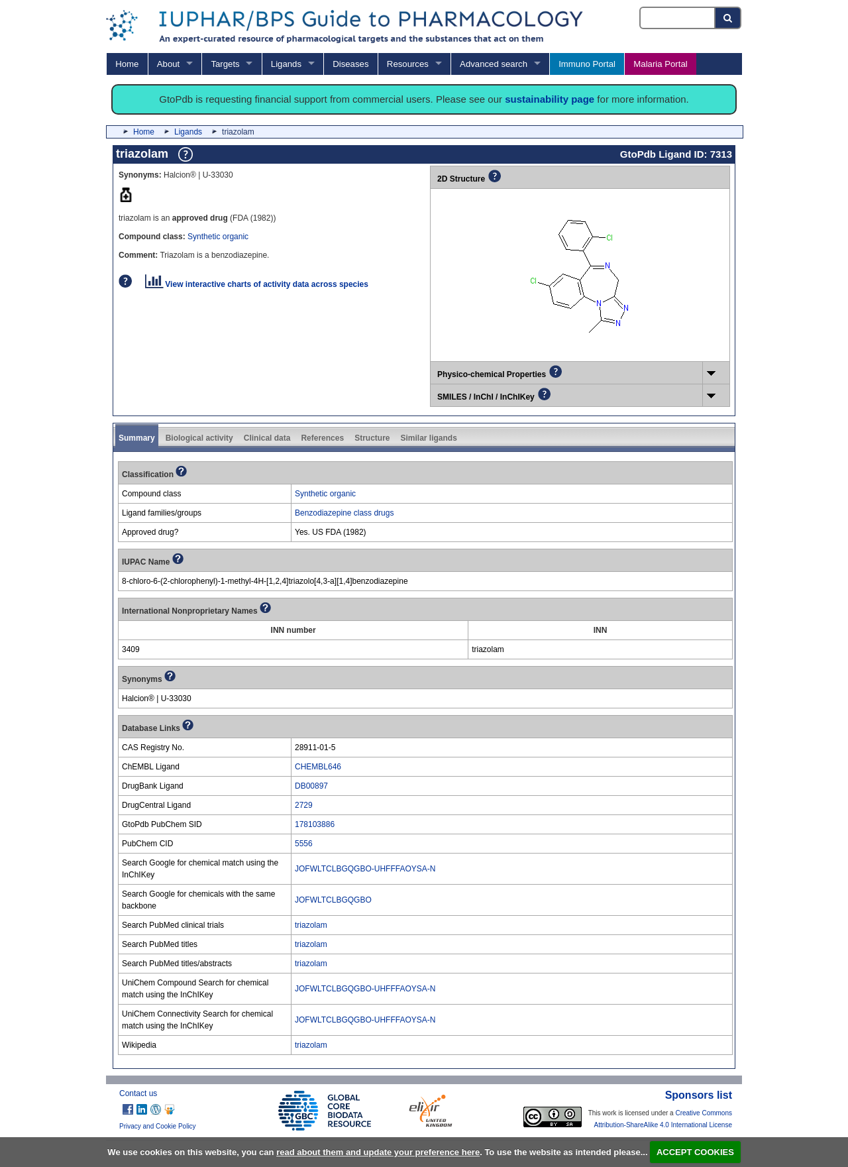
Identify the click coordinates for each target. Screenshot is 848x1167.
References (322, 438)
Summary (137, 438)
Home (126, 64)
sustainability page (549, 99)
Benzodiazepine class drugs (344, 513)
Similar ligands (428, 438)
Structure (372, 438)
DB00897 (311, 786)
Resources (408, 64)
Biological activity (199, 438)
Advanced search (493, 64)
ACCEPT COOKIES (695, 1152)
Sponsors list (698, 1095)
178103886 (315, 824)
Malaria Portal (660, 64)
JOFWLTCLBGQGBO (333, 900)
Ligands (286, 64)
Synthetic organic (217, 236)
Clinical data (267, 438)
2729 (304, 805)
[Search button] (728, 18)
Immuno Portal (586, 64)
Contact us (138, 1093)
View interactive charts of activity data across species (256, 284)
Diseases (350, 64)
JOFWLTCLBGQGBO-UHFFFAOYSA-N (365, 868)
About (168, 64)
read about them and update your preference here (378, 1152)
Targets (225, 64)
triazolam (311, 925)
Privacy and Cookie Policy (157, 1126)
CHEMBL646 (318, 766)
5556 (304, 843)
